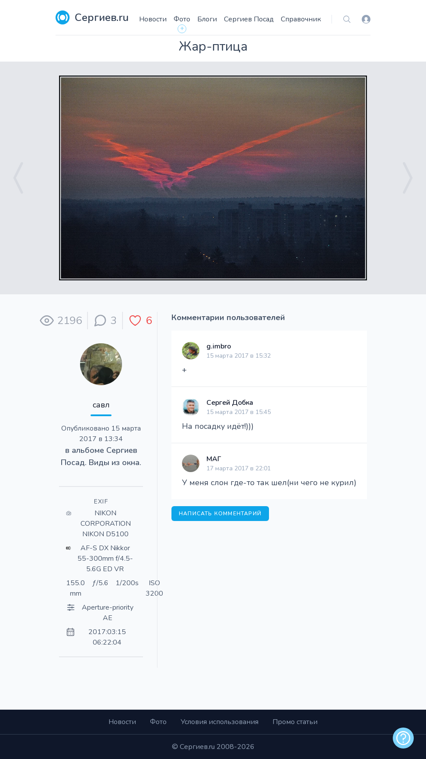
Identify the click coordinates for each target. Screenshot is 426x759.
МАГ (213, 459)
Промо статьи (295, 722)
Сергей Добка (229, 402)
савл (101, 405)
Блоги (207, 19)
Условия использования (219, 722)
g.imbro (218, 346)
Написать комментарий (220, 513)
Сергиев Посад (249, 19)
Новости (153, 19)
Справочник (301, 19)
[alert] (403, 738)
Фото (182, 19)
